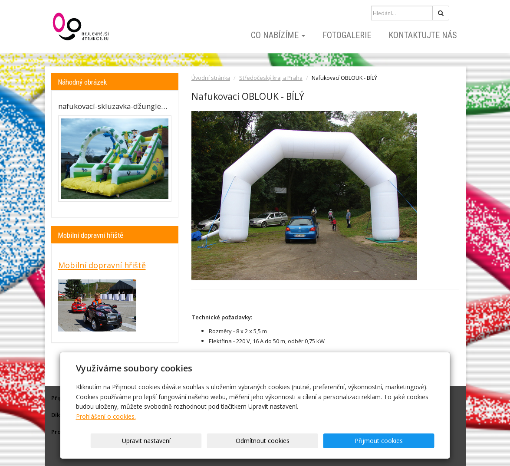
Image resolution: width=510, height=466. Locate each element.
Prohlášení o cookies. (106, 416)
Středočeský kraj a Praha (271, 78)
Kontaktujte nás (422, 35)
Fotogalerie (346, 35)
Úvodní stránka (210, 78)
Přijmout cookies (401, 440)
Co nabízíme (278, 35)
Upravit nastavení (258, 440)
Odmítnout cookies (329, 440)
